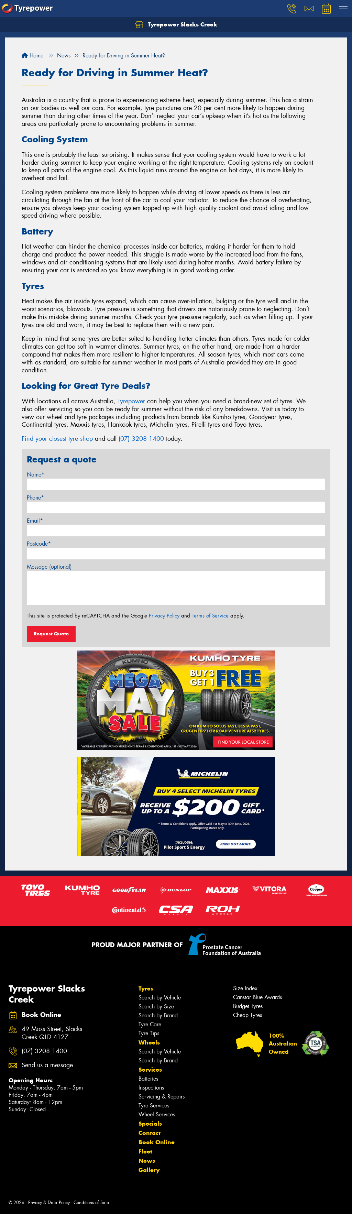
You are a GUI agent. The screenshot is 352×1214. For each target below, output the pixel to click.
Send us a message (47, 1065)
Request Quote (51, 634)
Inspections (151, 1087)
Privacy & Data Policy (49, 1202)
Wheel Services (157, 1114)
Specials (150, 1123)
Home (32, 55)
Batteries (148, 1078)
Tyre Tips (149, 1033)
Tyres (146, 988)
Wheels (149, 1042)
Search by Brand (158, 1015)
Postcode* (39, 543)
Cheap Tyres (247, 1015)
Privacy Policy (164, 615)
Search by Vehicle (160, 997)
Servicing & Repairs (162, 1096)
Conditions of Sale (91, 1202)
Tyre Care (150, 1024)
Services (150, 1069)
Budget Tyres (248, 1006)
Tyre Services (154, 1105)
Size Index (245, 988)
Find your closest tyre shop (57, 439)
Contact (150, 1133)
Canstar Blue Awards (257, 997)
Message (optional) (49, 566)
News (147, 1160)
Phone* (35, 497)
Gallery (149, 1170)
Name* (35, 474)
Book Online (157, 1142)
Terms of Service (210, 615)
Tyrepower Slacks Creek (176, 25)
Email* (35, 520)
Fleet (145, 1151)
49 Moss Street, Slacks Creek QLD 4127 (52, 1033)
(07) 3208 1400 (141, 439)
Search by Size (156, 1006)
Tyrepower (131, 401)
